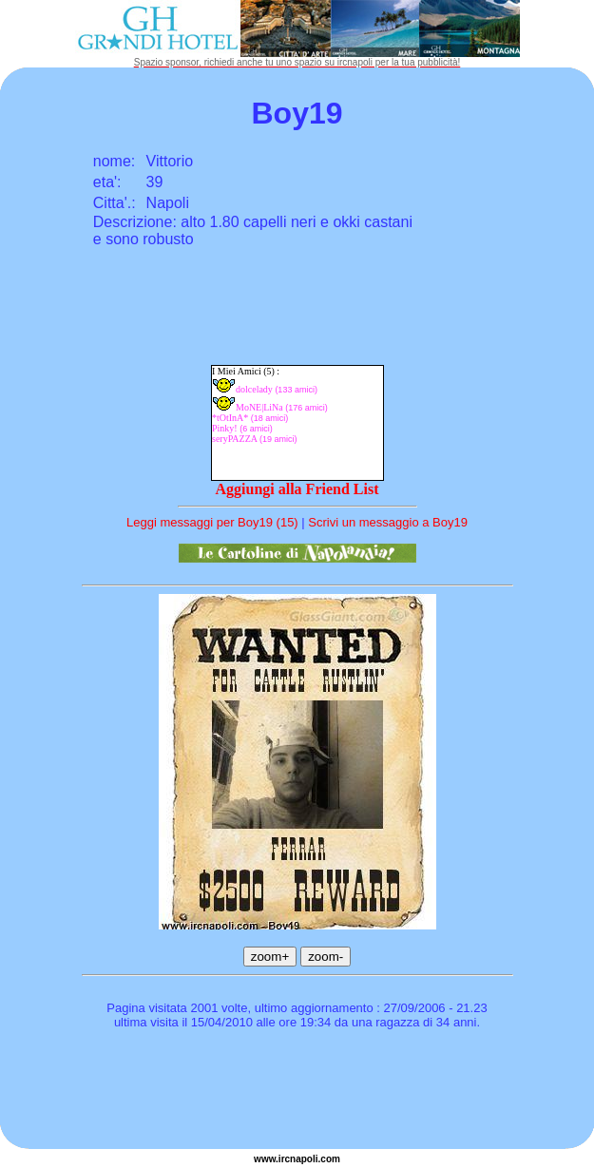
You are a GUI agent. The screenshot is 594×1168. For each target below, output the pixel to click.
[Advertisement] (297, 1091)
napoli (303, 1159)
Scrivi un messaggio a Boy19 (388, 522)
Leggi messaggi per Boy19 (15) (212, 522)
